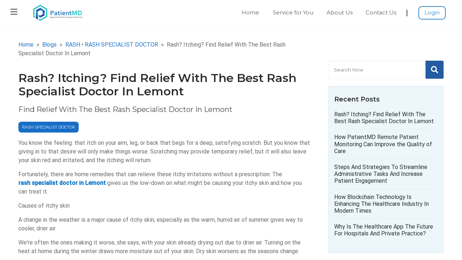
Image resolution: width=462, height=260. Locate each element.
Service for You (293, 12)
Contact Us (381, 12)
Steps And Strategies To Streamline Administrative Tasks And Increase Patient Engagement (380, 174)
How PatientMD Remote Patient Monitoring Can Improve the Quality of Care (383, 144)
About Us (340, 12)
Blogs (49, 44)
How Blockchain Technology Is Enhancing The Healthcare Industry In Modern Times (381, 204)
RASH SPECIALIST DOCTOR (121, 44)
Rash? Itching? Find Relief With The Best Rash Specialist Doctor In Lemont (384, 118)
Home (250, 12)
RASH (72, 44)
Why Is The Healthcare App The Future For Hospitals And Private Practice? (383, 230)
